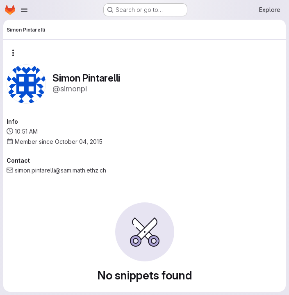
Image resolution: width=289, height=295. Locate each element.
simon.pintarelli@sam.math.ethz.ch (60, 170)
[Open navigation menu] (24, 9)
